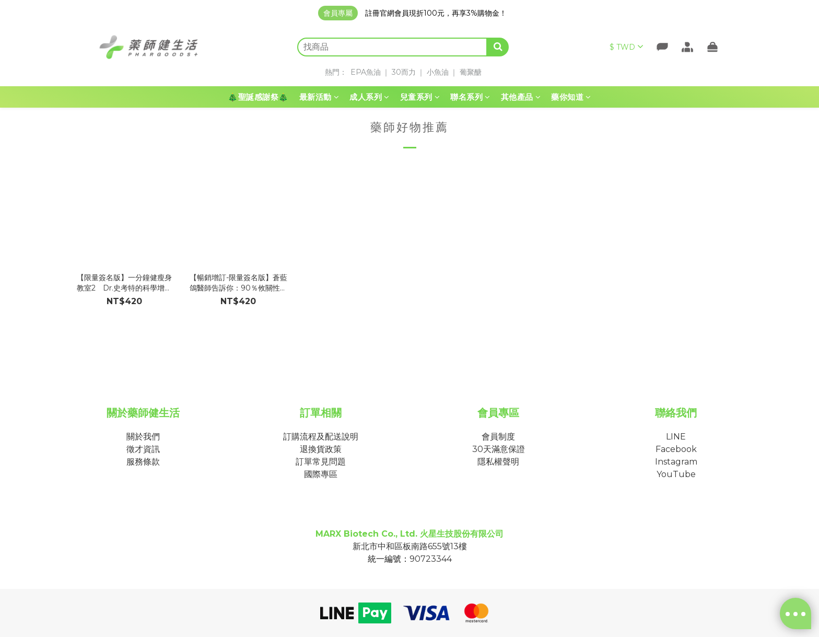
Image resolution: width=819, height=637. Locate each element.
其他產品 (521, 97)
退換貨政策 (321, 449)
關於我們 (143, 437)
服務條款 (143, 462)
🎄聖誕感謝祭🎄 (258, 97)
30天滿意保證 (498, 449)
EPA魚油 (365, 72)
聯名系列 (470, 97)
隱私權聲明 (498, 462)
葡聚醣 (471, 72)
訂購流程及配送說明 (320, 437)
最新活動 (319, 97)
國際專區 (320, 474)
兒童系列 (420, 97)
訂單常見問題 (321, 462)
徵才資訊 (143, 449)
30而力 (404, 72)
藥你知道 (571, 97)
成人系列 (369, 97)
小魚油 (438, 72)
